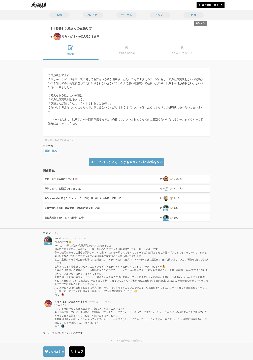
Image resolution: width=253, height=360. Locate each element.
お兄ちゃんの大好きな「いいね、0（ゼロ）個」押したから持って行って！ (84, 198)
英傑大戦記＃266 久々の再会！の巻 (64, 217)
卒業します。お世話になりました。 (63, 188)
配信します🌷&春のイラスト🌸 (61, 178)
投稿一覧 (125, 340)
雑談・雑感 (51, 150)
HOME (114, 340)
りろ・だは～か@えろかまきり (70, 301)
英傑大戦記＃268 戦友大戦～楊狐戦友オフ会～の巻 (72, 208)
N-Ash (57, 238)
